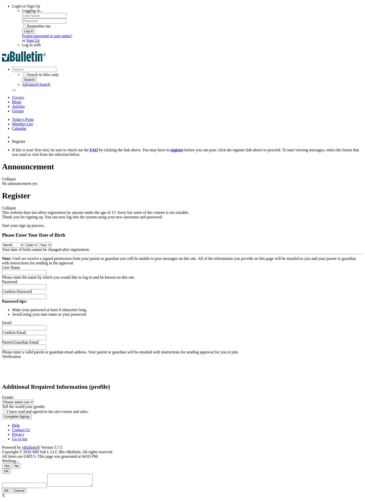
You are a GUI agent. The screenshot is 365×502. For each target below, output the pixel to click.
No (17, 466)
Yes (7, 466)
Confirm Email (14, 332)
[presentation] (40, 368)
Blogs (16, 102)
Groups (18, 111)
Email (7, 323)
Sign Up (33, 40)
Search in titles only (41, 75)
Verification (11, 356)
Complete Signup (17, 416)
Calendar (19, 128)
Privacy (18, 434)
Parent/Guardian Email (20, 342)
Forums (18, 97)
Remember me (37, 26)
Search (29, 80)
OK (6, 471)
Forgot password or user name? (47, 36)
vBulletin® (31, 447)
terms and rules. (76, 411)
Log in (28, 31)
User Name (11, 267)
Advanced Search (36, 84)
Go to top (19, 439)
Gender (8, 397)
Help (16, 425)
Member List (22, 124)
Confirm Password (17, 291)
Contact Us (21, 430)
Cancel (19, 493)
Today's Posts (23, 119)
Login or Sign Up (26, 6)
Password (9, 282)
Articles (18, 106)
